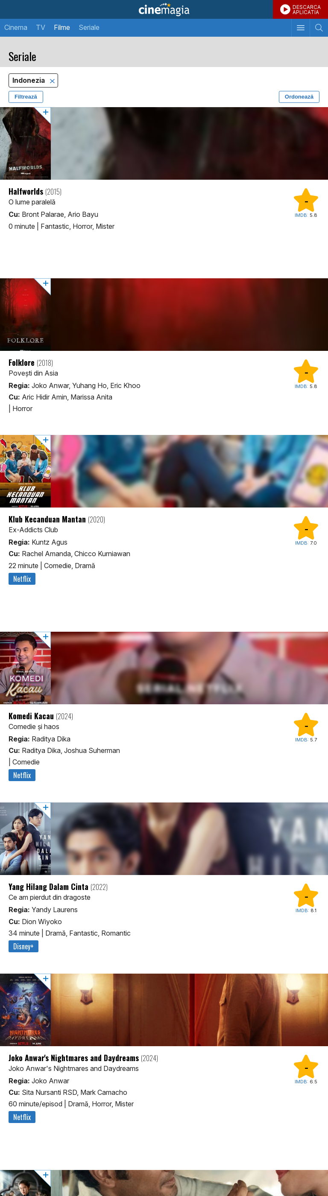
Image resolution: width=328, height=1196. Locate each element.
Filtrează (26, 96)
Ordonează (299, 96)
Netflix (22, 579)
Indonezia (29, 80)
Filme (62, 27)
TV (40, 27)
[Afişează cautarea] (319, 28)
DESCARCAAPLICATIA (307, 9)
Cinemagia (164, 9)
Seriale (89, 27)
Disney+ (23, 946)
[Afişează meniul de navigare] (300, 28)
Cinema (15, 27)
